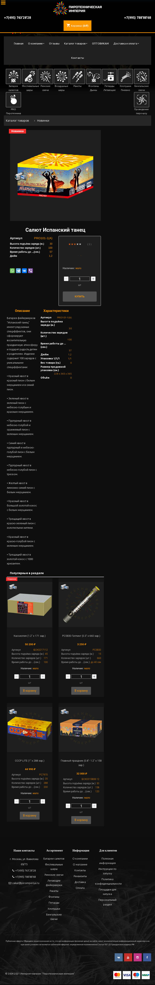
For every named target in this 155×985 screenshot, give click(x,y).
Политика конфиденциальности (108, 882)
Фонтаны (53, 897)
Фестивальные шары (54, 867)
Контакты (77, 57)
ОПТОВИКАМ (100, 43)
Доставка (79, 883)
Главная (18, 43)
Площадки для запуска (107, 892)
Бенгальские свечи (53, 917)
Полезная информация (107, 861)
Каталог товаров (75, 43)
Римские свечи (53, 875)
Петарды (53, 903)
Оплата (79, 888)
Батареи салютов (53, 859)
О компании (35, 43)
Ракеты (53, 891)
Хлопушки (53, 909)
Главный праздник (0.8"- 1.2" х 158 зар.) (81, 763)
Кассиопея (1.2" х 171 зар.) (30, 635)
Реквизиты (79, 877)
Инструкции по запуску (107, 872)
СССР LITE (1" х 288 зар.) (29, 761)
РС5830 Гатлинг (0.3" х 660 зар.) (81, 635)
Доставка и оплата (125, 43)
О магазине (80, 865)
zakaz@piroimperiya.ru (24, 883)
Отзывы (54, 43)
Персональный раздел (107, 903)
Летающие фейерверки (53, 883)
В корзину (29, 690)
